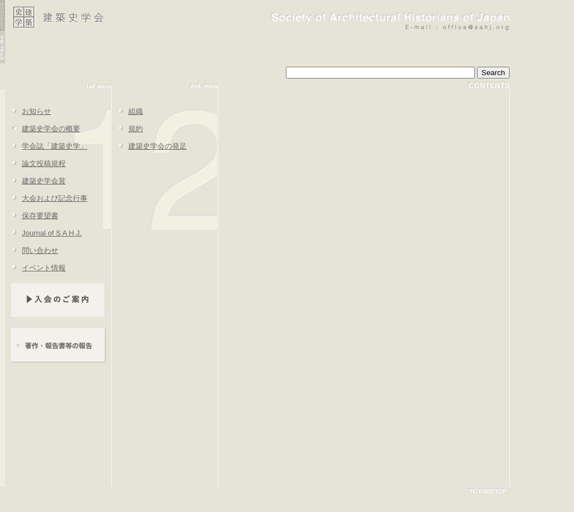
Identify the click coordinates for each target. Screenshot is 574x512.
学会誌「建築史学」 (46, 146)
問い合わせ (31, 250)
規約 (127, 128)
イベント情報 (35, 268)
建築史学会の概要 (42, 128)
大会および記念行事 (46, 198)
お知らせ (28, 111)
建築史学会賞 (35, 181)
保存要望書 (31, 215)
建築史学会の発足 (149, 146)
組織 (127, 111)
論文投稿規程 (35, 163)
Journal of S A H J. (43, 233)
